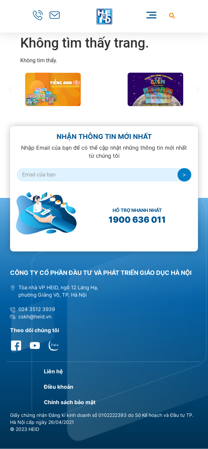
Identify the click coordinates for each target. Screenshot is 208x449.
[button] (172, 15)
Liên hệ (53, 371)
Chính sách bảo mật (69, 402)
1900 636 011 (137, 220)
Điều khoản (58, 386)
